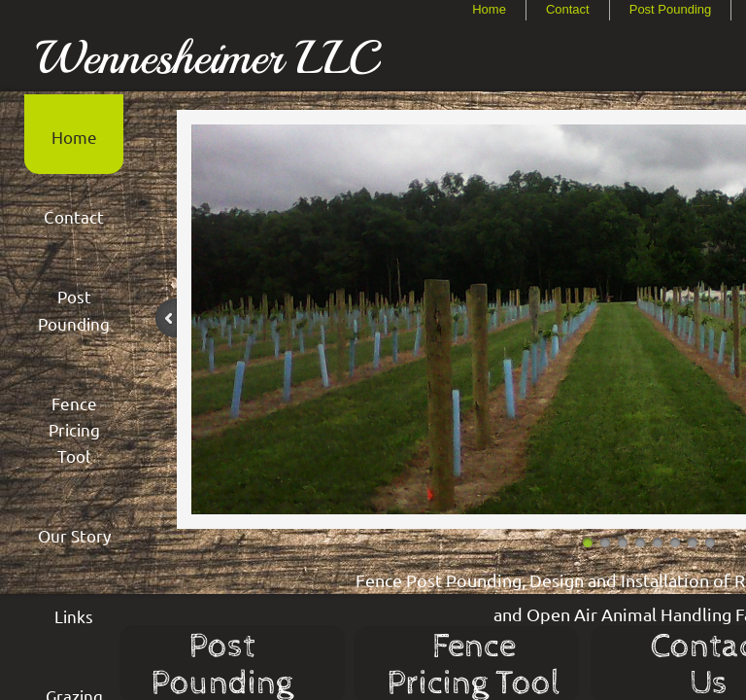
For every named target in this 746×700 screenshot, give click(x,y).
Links (73, 616)
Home (489, 9)
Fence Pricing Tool (74, 429)
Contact (568, 9)
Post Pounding (670, 9)
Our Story (74, 535)
